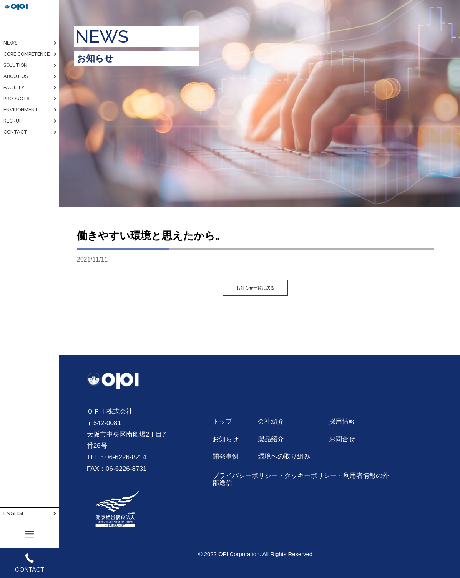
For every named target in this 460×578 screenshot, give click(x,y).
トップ (222, 421)
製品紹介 (271, 439)
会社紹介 (271, 421)
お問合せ (342, 439)
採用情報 (342, 421)
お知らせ (226, 439)
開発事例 (226, 456)
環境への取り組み (284, 456)
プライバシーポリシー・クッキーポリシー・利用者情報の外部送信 (301, 479)
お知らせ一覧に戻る (255, 288)
